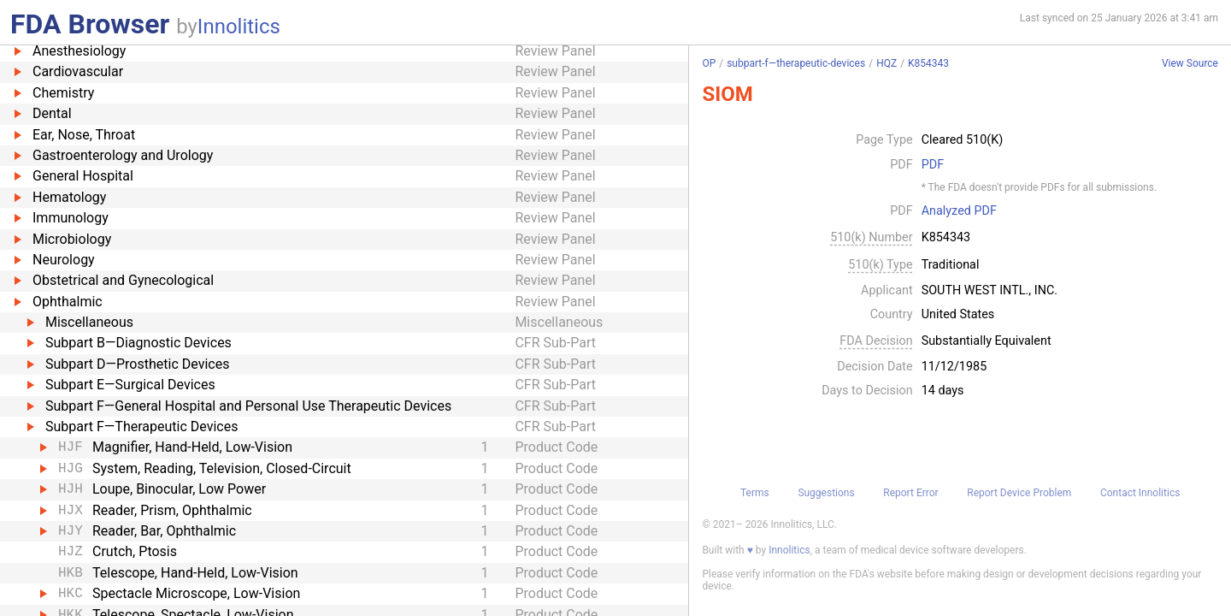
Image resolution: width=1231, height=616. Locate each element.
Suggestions (826, 493)
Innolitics (238, 26)
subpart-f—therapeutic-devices (796, 63)
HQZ (886, 63)
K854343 (928, 63)
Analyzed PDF (959, 211)
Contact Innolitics (1140, 493)
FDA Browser (89, 24)
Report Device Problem (1019, 493)
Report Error (910, 493)
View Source (1190, 63)
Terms (754, 493)
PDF (933, 165)
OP (709, 63)
